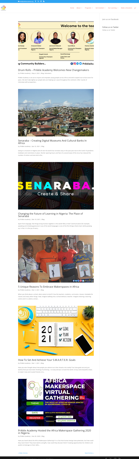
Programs (88, 8)
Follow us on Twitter (108, 30)
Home (72, 8)
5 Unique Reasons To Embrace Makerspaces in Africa (48, 286)
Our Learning (112, 8)
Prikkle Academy (25, 73)
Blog (42, 73)
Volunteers (48, 73)
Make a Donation (126, 8)
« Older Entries (23, 453)
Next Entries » (89, 453)
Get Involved (100, 8)
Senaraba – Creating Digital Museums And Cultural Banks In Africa (52, 142)
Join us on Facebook (110, 19)
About (79, 8)
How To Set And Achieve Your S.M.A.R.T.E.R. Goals (46, 360)
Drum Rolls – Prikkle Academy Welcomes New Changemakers (53, 70)
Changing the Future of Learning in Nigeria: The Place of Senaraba (50, 215)
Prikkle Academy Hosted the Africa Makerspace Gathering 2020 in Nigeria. (54, 432)
